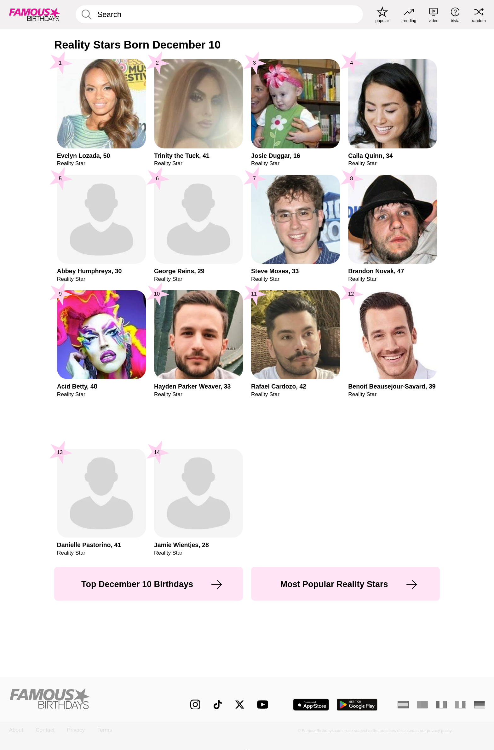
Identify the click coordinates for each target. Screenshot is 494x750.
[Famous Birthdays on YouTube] (264, 704)
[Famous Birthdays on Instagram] (195, 705)
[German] (479, 704)
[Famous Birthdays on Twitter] (240, 705)
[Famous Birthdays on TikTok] (218, 705)
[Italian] (460, 704)
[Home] (85, 699)
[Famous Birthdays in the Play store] (357, 705)
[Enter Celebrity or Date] (219, 14)
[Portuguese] (422, 704)
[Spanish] (403, 704)
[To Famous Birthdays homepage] (34, 14)
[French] (441, 704)
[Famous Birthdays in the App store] (311, 705)
